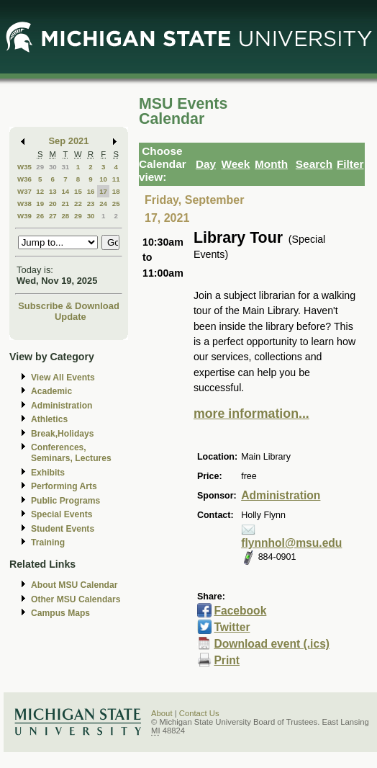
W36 (24, 179)
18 (116, 191)
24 (103, 203)
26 (40, 216)
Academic (51, 391)
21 (65, 203)
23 (91, 203)
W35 (24, 167)
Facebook (240, 610)
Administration (61, 406)
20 (53, 203)
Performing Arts (64, 486)
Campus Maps (60, 613)
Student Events (62, 529)
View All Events (63, 377)
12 (40, 191)
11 (116, 179)
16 (91, 191)
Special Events (61, 514)
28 (65, 216)
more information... (251, 413)
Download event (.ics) (272, 644)
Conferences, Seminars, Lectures (71, 452)
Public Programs (65, 501)
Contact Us (199, 713)
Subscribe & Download (68, 305)
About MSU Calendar (74, 585)
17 (103, 191)
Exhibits (48, 473)
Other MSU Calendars (76, 599)
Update (70, 316)
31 (65, 167)
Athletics (49, 419)
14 (65, 191)
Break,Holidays (62, 434)
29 (40, 167)
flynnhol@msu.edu (291, 543)
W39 (24, 216)
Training (48, 542)
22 (78, 203)
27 (53, 216)
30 (53, 167)
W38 (24, 203)
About (162, 713)
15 (78, 191)
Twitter (232, 627)
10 (103, 179)
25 (116, 203)
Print (227, 660)
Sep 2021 (69, 140)
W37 (24, 191)
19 (40, 203)
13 (53, 191)
